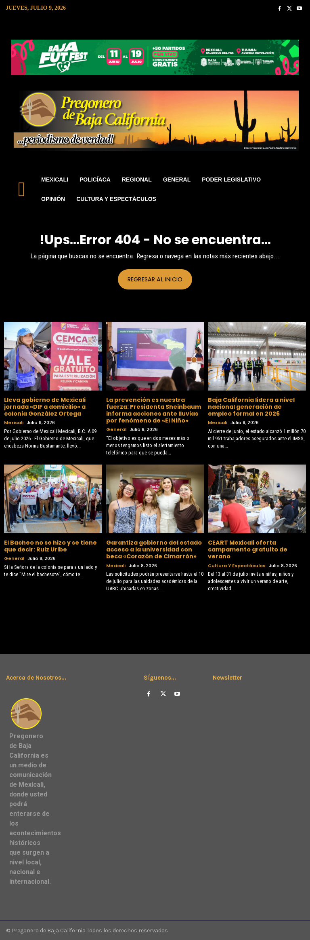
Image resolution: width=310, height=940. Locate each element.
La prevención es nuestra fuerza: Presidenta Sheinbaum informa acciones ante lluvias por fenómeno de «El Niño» (153, 410)
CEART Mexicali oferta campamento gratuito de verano (247, 549)
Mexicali (13, 422)
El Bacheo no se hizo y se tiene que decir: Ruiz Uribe (50, 545)
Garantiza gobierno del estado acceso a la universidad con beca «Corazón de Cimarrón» (154, 549)
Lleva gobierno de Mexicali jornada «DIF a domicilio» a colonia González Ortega (45, 407)
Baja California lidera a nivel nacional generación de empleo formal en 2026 (251, 407)
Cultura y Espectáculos (237, 564)
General (116, 429)
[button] (296, 189)
